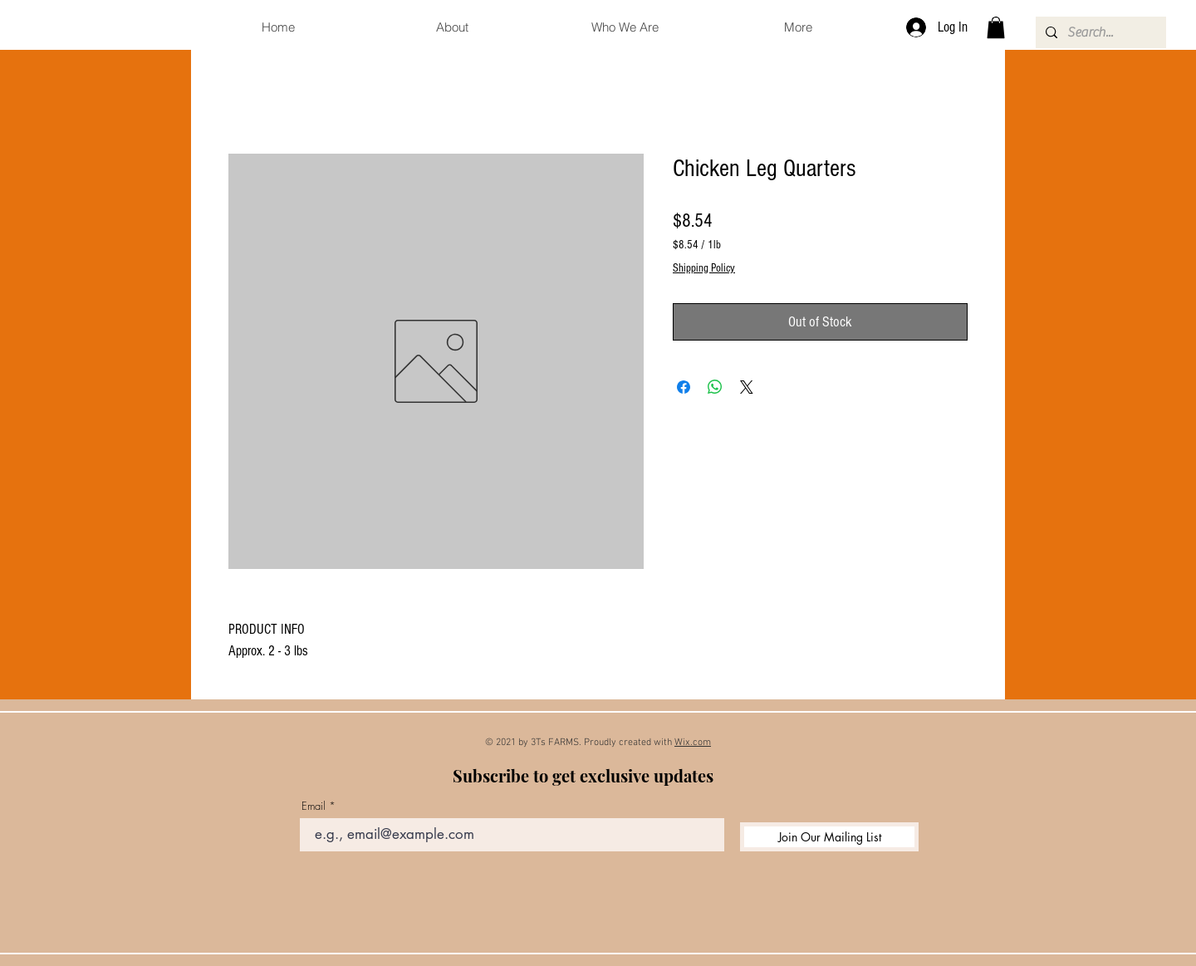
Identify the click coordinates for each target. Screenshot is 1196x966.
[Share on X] (747, 387)
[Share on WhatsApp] (715, 387)
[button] (996, 27)
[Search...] (1099, 32)
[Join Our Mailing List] (829, 836)
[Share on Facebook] (684, 387)
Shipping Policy (704, 268)
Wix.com (692, 742)
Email (313, 806)
